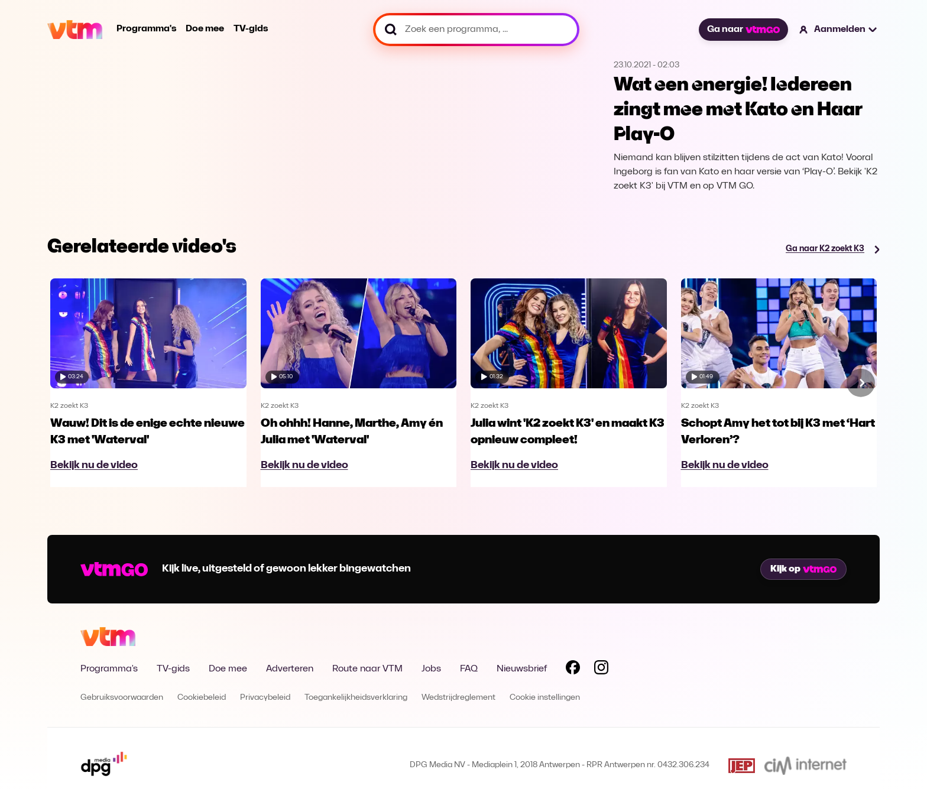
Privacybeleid (265, 697)
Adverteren (289, 669)
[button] (839, 29)
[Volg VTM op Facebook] (573, 669)
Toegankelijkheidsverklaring (355, 697)
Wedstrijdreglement (458, 697)
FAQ (469, 669)
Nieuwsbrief (522, 669)
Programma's (146, 29)
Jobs (431, 669)
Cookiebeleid (201, 697)
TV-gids (251, 29)
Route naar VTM (367, 669)
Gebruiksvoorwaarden (121, 697)
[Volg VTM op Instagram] (601, 669)
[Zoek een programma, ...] (476, 29)
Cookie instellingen (545, 697)
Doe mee (205, 29)
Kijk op (803, 569)
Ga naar (743, 29)
